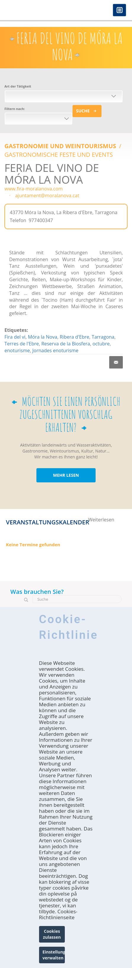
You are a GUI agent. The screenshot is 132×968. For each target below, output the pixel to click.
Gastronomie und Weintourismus (61, 146)
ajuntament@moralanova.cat (47, 195)
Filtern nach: (14, 108)
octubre (101, 343)
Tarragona (103, 337)
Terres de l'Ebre (21, 343)
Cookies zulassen (52, 934)
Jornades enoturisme (55, 350)
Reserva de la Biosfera (65, 343)
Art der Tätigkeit (17, 86)
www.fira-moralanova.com (33, 188)
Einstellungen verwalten (54, 955)
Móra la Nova (42, 337)
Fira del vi (14, 337)
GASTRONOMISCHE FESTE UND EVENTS (58, 155)
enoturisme (17, 350)
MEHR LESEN (66, 475)
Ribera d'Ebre (74, 337)
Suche (83, 111)
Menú (119, 10)
